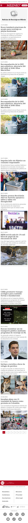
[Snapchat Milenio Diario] (20, 519)
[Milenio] (14, 5)
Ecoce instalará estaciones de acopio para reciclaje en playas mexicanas (13, 29)
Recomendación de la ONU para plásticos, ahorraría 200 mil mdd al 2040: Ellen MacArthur (13, 67)
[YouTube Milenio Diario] (8, 519)
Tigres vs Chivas (21, 1)
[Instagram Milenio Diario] (17, 514)
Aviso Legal (19, 498)
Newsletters (5, 491)
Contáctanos (6, 495)
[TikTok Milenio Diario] (14, 519)
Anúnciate (5, 501)
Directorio (19, 491)
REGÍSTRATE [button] (24, 5)
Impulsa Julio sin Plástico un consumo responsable (13, 161)
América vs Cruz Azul (12, 1)
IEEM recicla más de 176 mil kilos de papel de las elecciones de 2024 (13, 236)
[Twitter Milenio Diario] (11, 514)
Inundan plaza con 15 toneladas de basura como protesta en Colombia (12, 401)
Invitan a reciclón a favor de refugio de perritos (13, 365)
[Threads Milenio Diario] (23, 514)
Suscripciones (6, 498)
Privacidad (19, 495)
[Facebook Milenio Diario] (5, 514)
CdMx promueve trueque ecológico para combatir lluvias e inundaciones (11, 293)
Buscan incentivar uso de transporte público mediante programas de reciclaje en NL (13, 331)
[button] (1, 5)
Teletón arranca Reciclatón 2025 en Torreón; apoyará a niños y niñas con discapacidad (12, 198)
